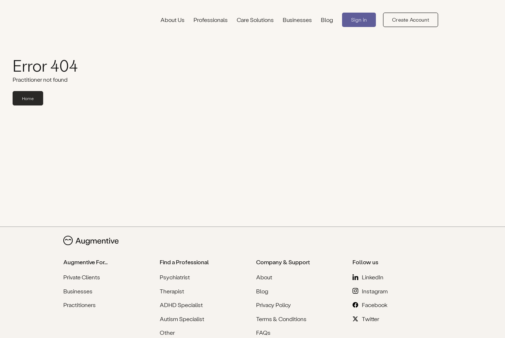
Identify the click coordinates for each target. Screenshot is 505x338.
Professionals (211, 19)
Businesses (297, 19)
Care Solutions (255, 19)
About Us (172, 19)
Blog (327, 19)
